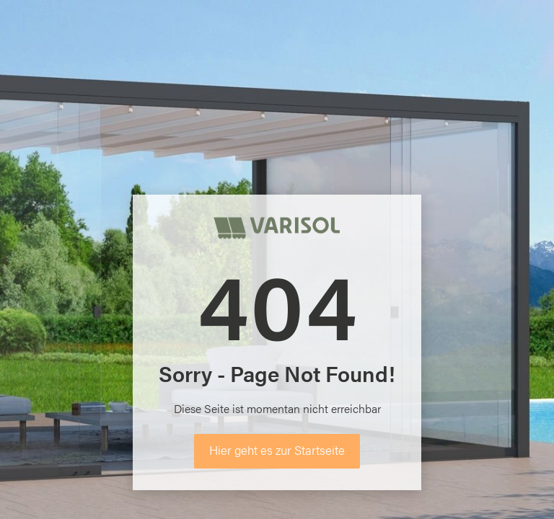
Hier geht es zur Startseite (277, 449)
